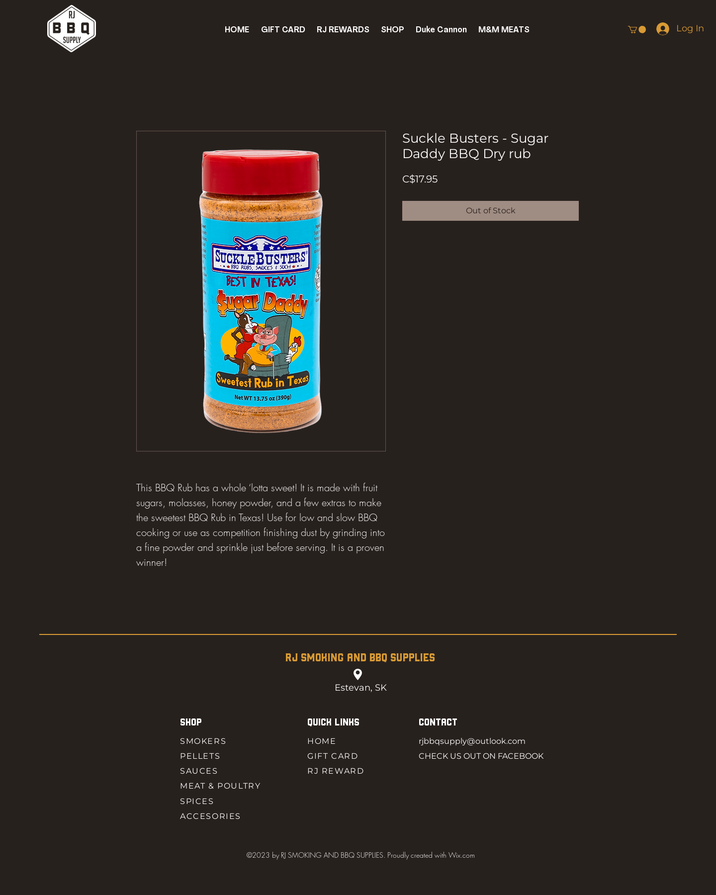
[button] (392, 30)
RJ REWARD (335, 771)
